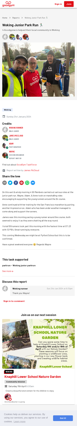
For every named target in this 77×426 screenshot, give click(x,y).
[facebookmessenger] (33, 183)
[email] (4, 183)
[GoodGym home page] (8, 3)
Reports (16, 17)
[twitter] (10, 183)
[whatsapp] (27, 183)
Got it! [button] (63, 418)
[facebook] (16, 183)
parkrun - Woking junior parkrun (19, 265)
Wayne (12, 151)
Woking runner (16, 127)
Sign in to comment (14, 301)
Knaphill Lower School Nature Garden (33, 376)
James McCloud (16, 135)
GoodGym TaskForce (27, 164)
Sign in (58, 4)
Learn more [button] (19, 421)
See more (8, 271)
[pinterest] (21, 183)
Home (4, 17)
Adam (11, 143)
